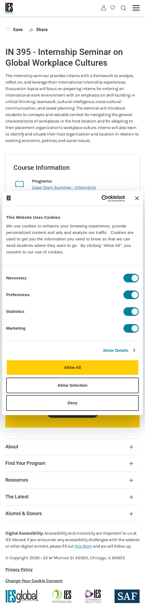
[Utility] (103, 8)
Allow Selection (73, 385)
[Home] (9, 8)
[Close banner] (137, 198)
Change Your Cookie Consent (34, 580)
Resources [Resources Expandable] (69, 480)
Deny (73, 402)
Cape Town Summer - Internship (64, 187)
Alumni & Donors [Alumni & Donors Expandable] (69, 513)
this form (83, 546)
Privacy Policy (19, 569)
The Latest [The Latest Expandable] (69, 496)
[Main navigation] (136, 7)
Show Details (116, 350)
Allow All (72, 367)
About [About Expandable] (69, 446)
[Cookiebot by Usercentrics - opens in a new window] (101, 198)
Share (38, 29)
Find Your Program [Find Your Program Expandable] (69, 463)
